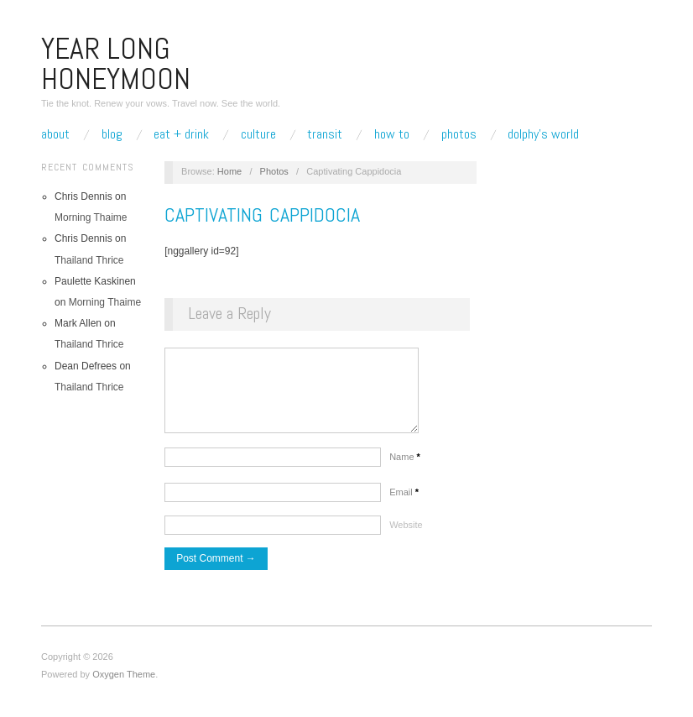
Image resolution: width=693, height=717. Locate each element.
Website (406, 533)
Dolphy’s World (543, 134)
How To (391, 134)
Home (229, 171)
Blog (112, 134)
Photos (459, 134)
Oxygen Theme (123, 683)
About (55, 134)
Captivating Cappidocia (262, 214)
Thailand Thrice (89, 260)
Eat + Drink (181, 134)
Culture (258, 134)
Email (404, 500)
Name (404, 465)
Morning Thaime (91, 217)
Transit (324, 134)
